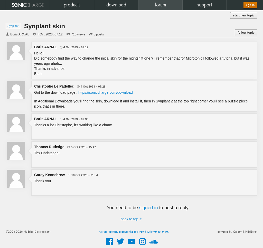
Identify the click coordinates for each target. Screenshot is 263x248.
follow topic (246, 32)
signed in (148, 207)
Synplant (12, 25)
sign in (250, 5)
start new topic (244, 15)
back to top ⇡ (131, 219)
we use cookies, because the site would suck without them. (134, 231)
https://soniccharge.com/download (105, 92)
